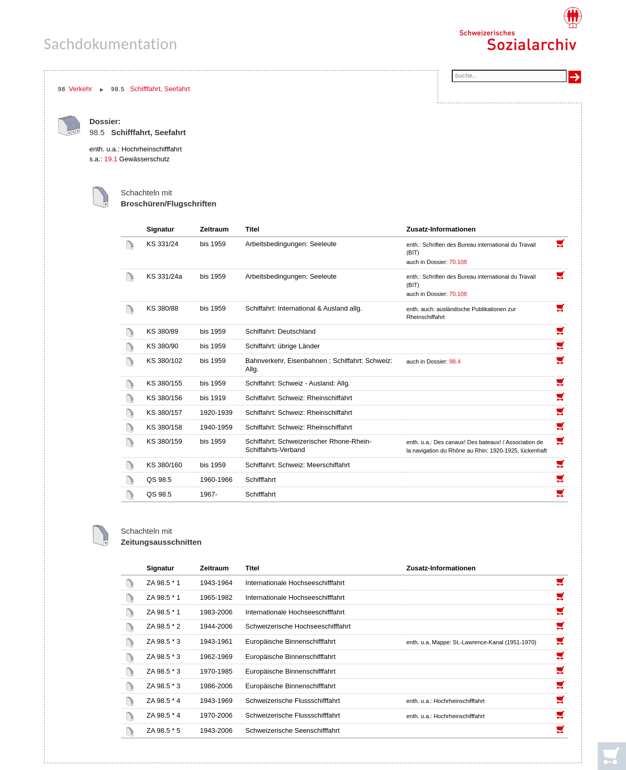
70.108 (458, 262)
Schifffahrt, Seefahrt (159, 89)
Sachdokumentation (110, 43)
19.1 (110, 159)
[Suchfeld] (509, 77)
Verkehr (80, 89)
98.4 (455, 361)
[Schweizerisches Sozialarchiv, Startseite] (520, 29)
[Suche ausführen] (574, 77)
